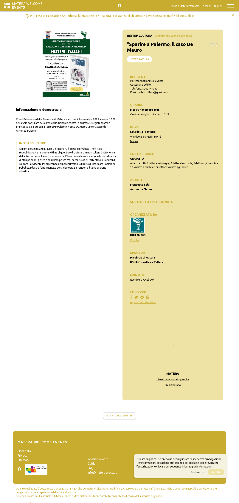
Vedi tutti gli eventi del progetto (173, 35)
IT (215, 5)
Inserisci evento (98, 459)
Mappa (134, 141)
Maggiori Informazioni (199, 466)
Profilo (134, 240)
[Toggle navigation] (230, 5)
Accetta (216, 472)
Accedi (207, 5)
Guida (92, 463)
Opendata (24, 451)
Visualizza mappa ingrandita (173, 379)
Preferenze (197, 472)
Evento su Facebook (142, 279)
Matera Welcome (27, 5)
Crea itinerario (172, 385)
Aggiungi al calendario (143, 302)
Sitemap (23, 460)
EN (220, 5)
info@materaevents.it (102, 472)
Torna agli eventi (119, 415)
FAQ (90, 468)
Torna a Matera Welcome (184, 5)
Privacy (22, 455)
